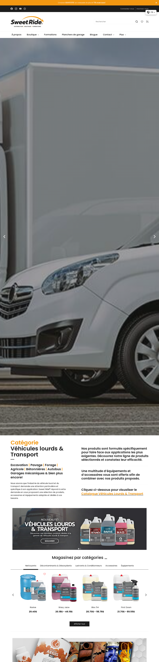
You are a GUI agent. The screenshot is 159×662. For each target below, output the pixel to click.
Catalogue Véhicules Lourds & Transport (112, 494)
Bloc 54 (95, 607)
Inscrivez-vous (142, 9)
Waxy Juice (64, 607)
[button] (4, 236)
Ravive (33, 607)
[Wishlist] (143, 21)
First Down (126, 607)
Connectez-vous (127, 9)
